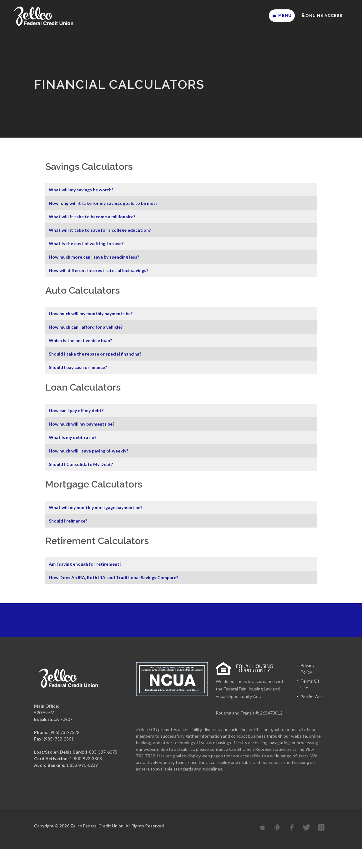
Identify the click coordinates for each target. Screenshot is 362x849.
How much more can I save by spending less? (94, 257)
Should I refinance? (68, 520)
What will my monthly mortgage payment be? (95, 507)
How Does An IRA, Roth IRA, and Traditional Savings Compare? (113, 577)
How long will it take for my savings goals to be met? (103, 203)
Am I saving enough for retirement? (85, 564)
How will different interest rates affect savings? (98, 270)
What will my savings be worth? (81, 189)
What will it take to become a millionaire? (92, 216)
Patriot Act (311, 696)
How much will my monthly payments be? (91, 313)
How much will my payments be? (81, 424)
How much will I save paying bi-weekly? (88, 450)
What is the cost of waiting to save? (86, 243)
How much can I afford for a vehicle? (86, 327)
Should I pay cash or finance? (78, 367)
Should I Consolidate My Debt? (81, 464)
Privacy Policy (307, 669)
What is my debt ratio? (72, 437)
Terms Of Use (309, 684)
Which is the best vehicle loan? (80, 340)
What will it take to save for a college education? (100, 230)
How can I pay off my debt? (76, 410)
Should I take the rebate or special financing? (95, 353)
